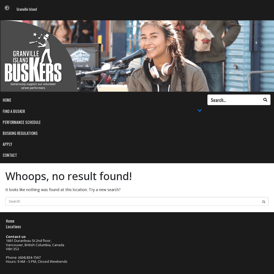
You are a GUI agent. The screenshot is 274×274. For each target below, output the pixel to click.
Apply (7, 144)
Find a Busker (102, 111)
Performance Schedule (22, 122)
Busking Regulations (20, 133)
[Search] (265, 100)
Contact (10, 155)
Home (7, 100)
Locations (13, 226)
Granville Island (27, 9)
